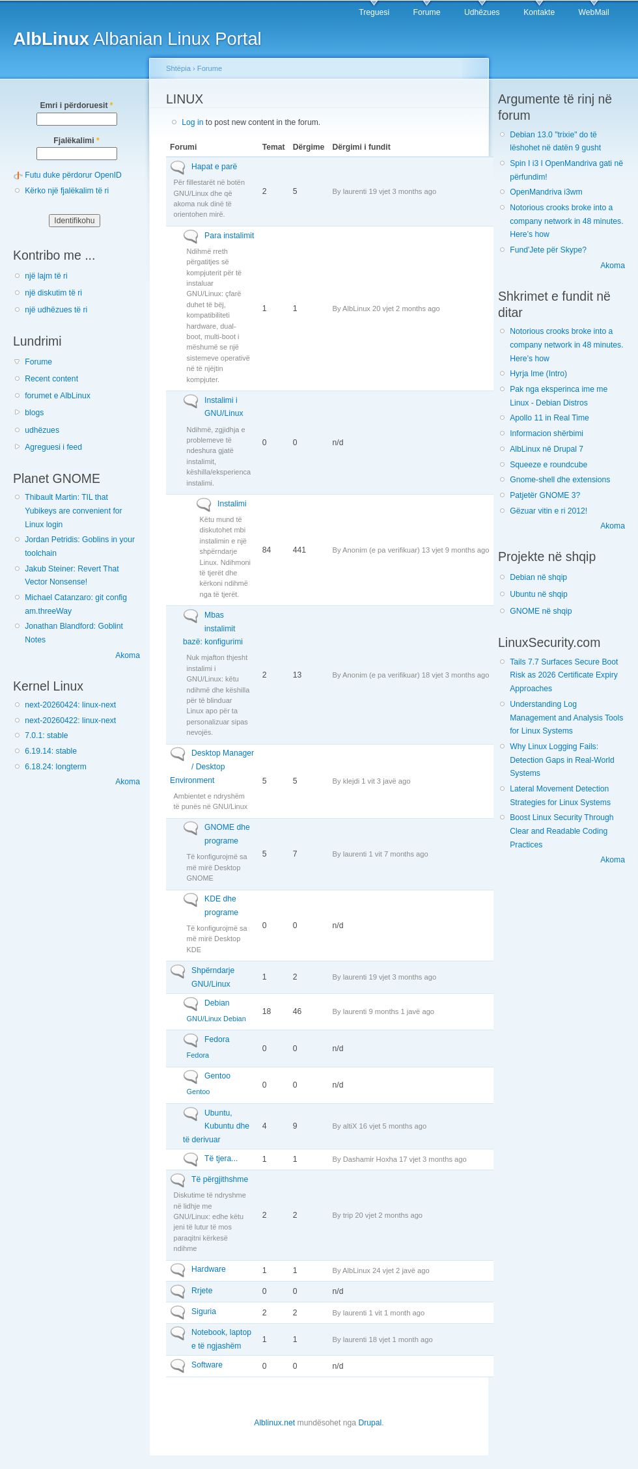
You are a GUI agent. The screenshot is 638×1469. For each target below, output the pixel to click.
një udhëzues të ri (56, 309)
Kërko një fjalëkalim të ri (67, 190)
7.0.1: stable (46, 735)
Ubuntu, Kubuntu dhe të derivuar (216, 1126)
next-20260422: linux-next (70, 720)
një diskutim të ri (53, 292)
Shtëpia (178, 68)
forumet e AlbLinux (57, 395)
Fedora (217, 1039)
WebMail (594, 12)
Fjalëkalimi (76, 140)
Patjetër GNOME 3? (545, 495)
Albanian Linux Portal (137, 39)
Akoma (127, 655)
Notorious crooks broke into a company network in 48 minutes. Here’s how (566, 221)
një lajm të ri (46, 276)
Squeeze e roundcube (548, 464)
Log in (192, 122)
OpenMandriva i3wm (546, 192)
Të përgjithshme (219, 1179)
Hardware (208, 1269)
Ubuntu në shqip (539, 594)
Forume (427, 12)
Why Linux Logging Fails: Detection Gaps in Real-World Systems (562, 760)
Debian (217, 1003)
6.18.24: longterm (56, 766)
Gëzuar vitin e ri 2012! (548, 510)
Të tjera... (221, 1158)
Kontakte (539, 12)
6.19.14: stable (51, 751)
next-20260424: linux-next (70, 704)
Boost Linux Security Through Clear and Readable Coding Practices (561, 831)
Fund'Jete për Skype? (548, 249)
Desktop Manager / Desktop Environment (212, 766)
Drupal (369, 1422)
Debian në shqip (538, 577)
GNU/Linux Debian (216, 1019)
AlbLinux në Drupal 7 (546, 449)
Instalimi (232, 503)
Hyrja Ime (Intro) (538, 373)
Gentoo (217, 1075)
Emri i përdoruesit (76, 105)
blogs (34, 412)
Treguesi (374, 12)
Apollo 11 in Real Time (549, 417)
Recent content (51, 378)
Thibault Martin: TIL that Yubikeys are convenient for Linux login (73, 511)
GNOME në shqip (541, 611)
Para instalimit (229, 235)
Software (207, 1364)
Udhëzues (482, 12)
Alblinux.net (274, 1422)
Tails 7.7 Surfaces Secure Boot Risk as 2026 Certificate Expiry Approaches (564, 675)
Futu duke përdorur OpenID (73, 175)
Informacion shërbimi (546, 433)
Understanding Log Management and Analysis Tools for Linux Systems (566, 717)
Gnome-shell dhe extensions (560, 479)
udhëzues (42, 430)
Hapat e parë (214, 166)
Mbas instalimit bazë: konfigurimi (213, 628)
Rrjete (201, 1290)
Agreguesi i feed (53, 447)
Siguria (203, 1311)
